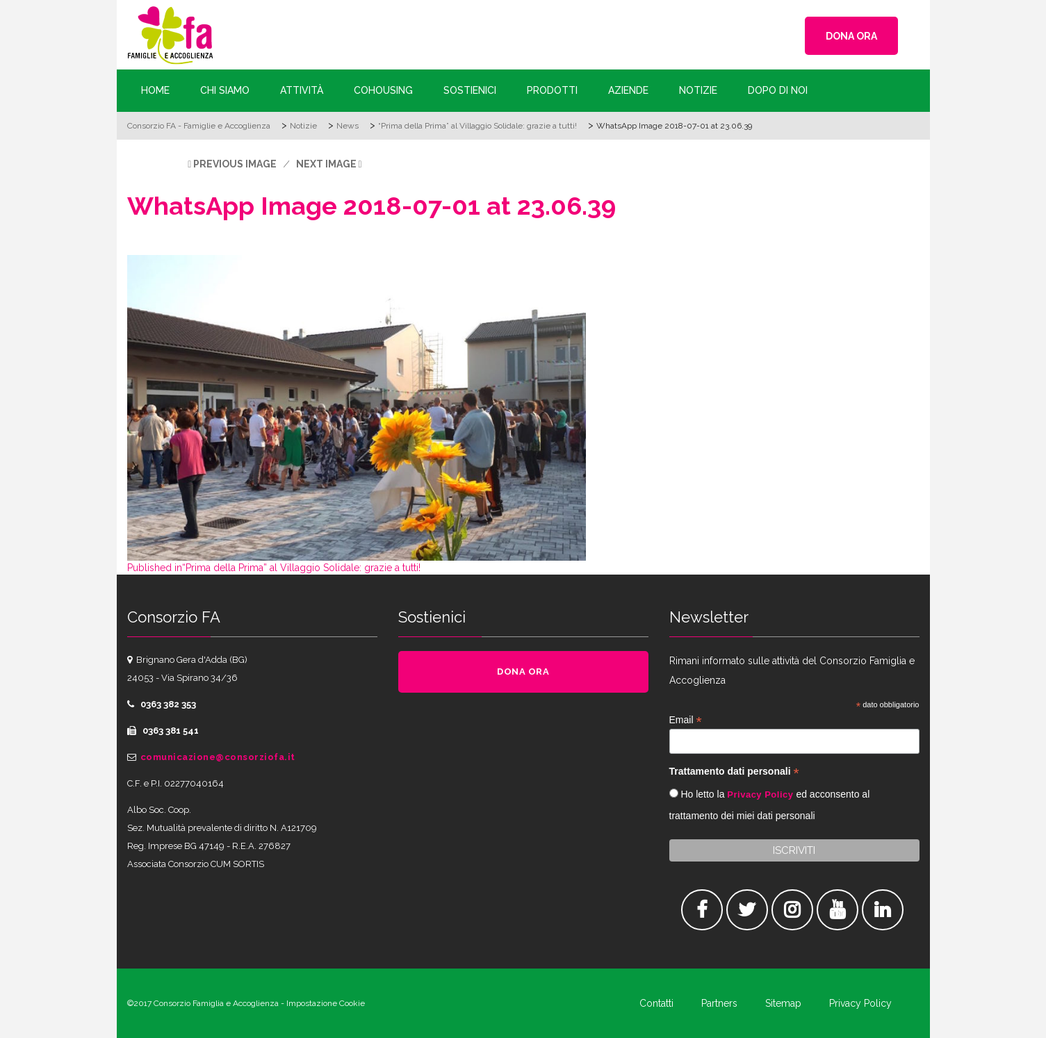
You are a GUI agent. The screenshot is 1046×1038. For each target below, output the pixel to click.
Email (685, 720)
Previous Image (235, 164)
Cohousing (383, 90)
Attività (301, 90)
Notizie (698, 90)
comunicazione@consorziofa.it (217, 757)
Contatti (656, 1003)
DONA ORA (851, 36)
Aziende (628, 90)
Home (155, 90)
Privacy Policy (760, 794)
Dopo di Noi (778, 90)
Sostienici (469, 90)
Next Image (326, 164)
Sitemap (783, 1003)
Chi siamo (225, 90)
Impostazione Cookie (325, 1003)
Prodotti (552, 90)
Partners (719, 1003)
